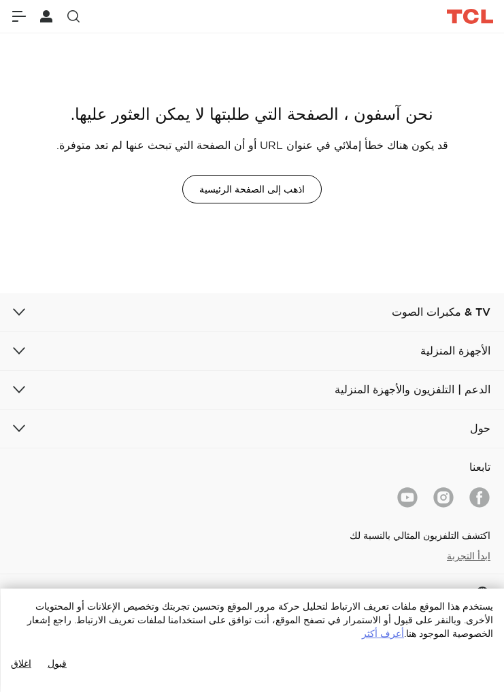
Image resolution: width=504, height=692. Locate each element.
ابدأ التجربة (468, 556)
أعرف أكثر (383, 633)
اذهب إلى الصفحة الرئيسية (252, 189)
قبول (57, 663)
